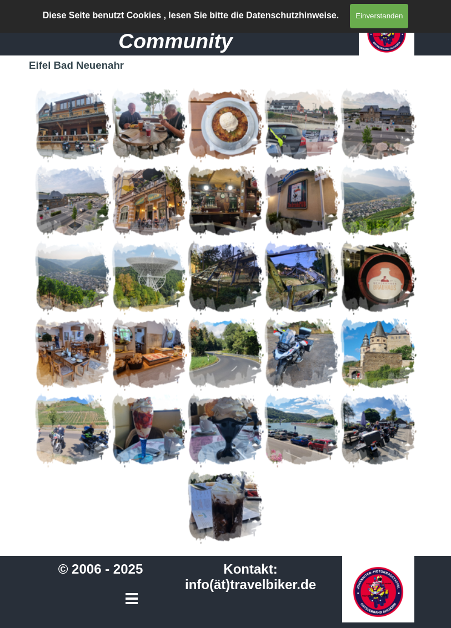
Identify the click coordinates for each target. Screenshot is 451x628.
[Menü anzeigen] (336, 16)
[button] (72, 125)
